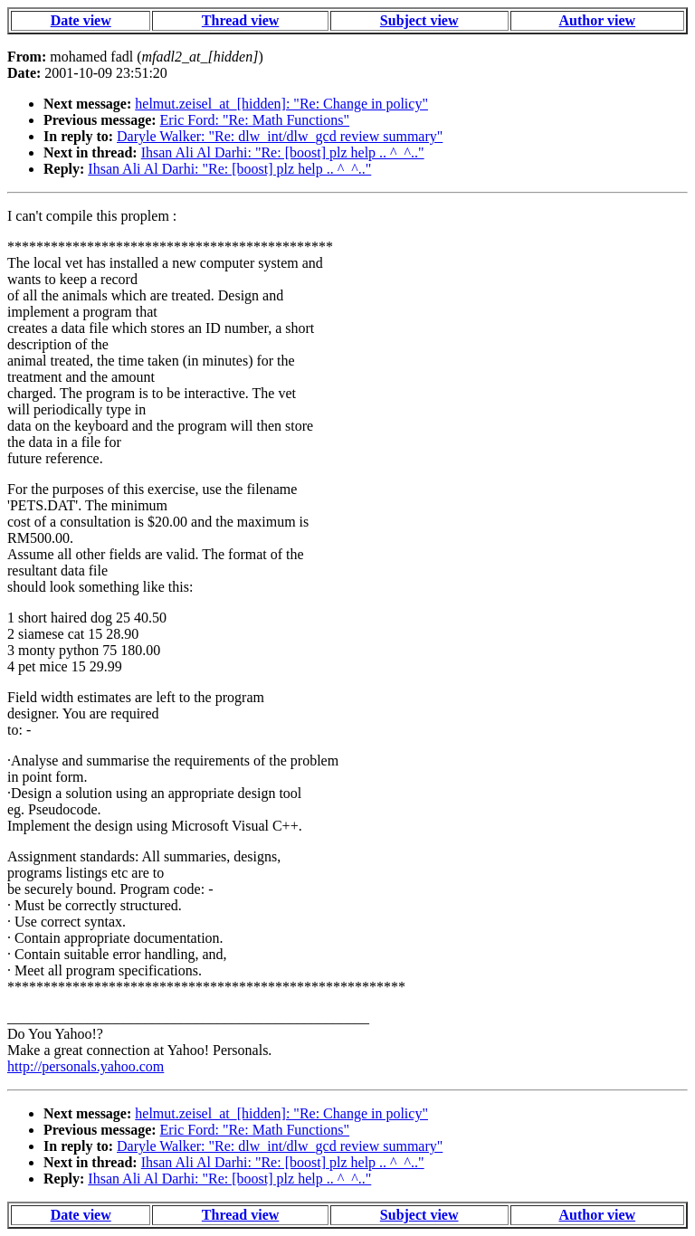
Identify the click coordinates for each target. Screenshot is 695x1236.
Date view (81, 20)
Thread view (240, 20)
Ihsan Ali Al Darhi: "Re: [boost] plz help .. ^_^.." (282, 152)
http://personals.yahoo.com (85, 1066)
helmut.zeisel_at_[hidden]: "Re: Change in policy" (281, 103)
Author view (597, 20)
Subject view (419, 20)
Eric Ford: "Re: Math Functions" (255, 120)
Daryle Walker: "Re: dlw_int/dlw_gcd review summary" (280, 136)
